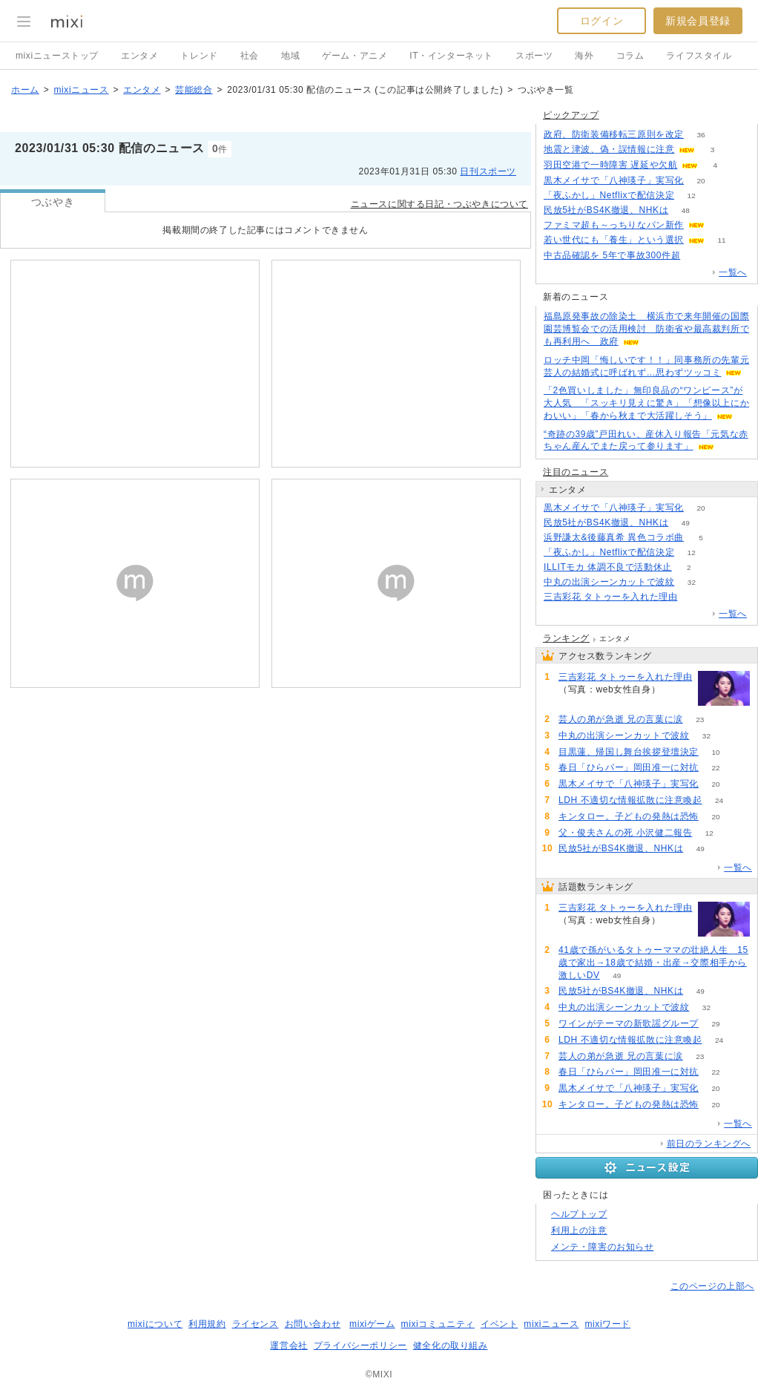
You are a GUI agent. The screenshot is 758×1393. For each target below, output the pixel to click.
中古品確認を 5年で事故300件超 (612, 255)
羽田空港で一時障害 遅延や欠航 (610, 165)
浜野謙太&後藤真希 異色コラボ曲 (614, 537)
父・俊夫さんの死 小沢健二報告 (625, 832)
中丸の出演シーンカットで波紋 (609, 582)
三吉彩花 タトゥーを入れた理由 (610, 596)
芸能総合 (193, 90)
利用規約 (206, 1324)
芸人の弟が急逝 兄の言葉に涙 (620, 719)
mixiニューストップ (57, 55)
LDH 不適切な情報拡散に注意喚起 (630, 800)
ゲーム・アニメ (354, 55)
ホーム (25, 90)
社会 (249, 55)
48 (686, 210)
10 (715, 752)
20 (700, 181)
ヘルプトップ (579, 1214)
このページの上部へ (712, 1286)
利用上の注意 (579, 1230)
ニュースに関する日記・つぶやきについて (439, 204)
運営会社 (288, 1345)
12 (692, 195)
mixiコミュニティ (438, 1324)
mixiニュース (80, 90)
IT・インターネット (451, 55)
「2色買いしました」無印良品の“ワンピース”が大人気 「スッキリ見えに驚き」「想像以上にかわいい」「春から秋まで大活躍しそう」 (646, 403)
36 (700, 135)
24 (719, 800)
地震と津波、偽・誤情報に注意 (609, 149)
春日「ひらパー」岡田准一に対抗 (628, 767)
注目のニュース (575, 472)
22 (715, 768)
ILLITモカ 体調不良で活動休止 (608, 567)
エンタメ (139, 55)
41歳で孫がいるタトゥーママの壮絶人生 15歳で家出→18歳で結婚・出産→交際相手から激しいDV (653, 962)
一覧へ (733, 272)
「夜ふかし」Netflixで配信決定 (609, 195)
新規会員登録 (698, 21)
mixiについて (155, 1324)
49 (686, 523)
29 (715, 1024)
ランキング (566, 638)
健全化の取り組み (450, 1345)
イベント (499, 1324)
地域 (290, 55)
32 (692, 582)
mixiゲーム (372, 1324)
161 (694, 597)
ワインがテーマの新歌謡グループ (628, 1023)
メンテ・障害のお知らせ (602, 1247)
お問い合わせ (313, 1324)
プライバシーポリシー (360, 1345)
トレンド (198, 55)
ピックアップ (571, 115)
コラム (630, 55)
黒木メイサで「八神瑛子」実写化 (614, 180)
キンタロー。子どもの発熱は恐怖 (628, 816)
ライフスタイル (698, 55)
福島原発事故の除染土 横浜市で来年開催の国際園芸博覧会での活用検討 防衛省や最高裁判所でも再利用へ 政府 (646, 329)
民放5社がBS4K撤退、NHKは (606, 210)
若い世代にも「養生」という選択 (614, 240)
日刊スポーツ (488, 171)
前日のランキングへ (709, 1143)
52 (697, 256)
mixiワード (607, 1324)
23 (700, 719)
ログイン (601, 21)
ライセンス (255, 1324)
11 (721, 240)
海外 (584, 55)
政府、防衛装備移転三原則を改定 (614, 134)
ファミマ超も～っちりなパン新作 (614, 225)
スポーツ (534, 55)
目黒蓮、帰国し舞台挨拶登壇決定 (628, 752)
